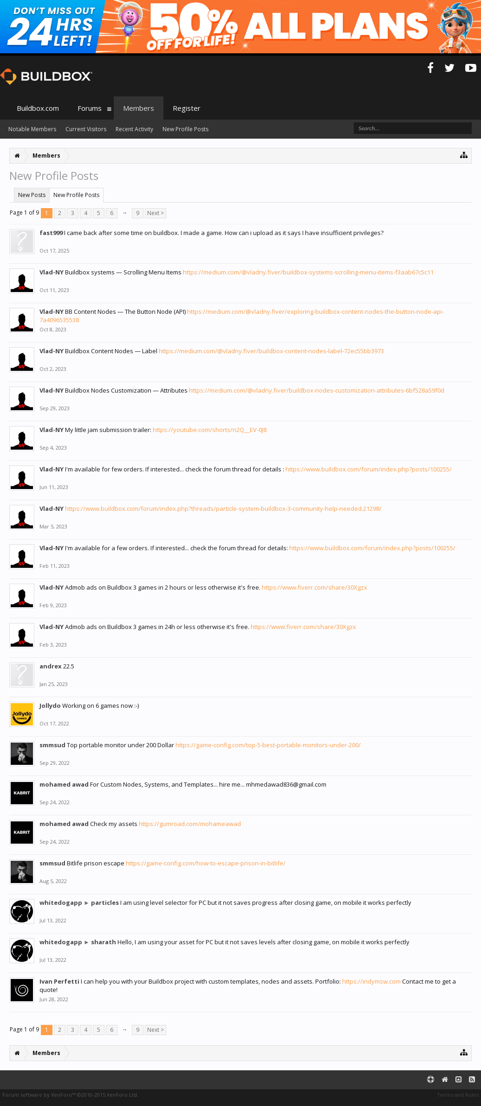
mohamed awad (64, 784)
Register (187, 108)
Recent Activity (134, 129)
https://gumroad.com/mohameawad (190, 824)
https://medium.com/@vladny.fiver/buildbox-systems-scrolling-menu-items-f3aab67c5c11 (308, 272)
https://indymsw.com (371, 981)
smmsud (52, 745)
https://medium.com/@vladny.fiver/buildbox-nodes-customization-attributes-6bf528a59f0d (316, 390)
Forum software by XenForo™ (70, 1094)
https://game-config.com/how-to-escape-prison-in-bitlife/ (206, 863)
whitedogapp (60, 902)
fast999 (51, 233)
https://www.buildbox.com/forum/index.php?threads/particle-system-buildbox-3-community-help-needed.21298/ (223, 508)
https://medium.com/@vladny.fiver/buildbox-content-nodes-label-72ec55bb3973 (271, 351)
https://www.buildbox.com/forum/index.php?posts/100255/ (369, 469)
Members (138, 108)
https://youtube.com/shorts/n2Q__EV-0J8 (209, 430)
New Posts (32, 195)
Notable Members (32, 129)
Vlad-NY (51, 272)
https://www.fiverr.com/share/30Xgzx (314, 587)
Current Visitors (85, 129)
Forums (90, 108)
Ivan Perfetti (59, 981)
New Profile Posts (76, 195)
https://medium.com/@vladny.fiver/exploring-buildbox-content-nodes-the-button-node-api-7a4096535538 (241, 315)
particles (105, 902)
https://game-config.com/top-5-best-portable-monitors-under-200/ (268, 745)
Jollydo (50, 705)
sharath (103, 942)
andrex (50, 666)
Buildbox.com (38, 108)
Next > (155, 213)
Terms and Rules (458, 1094)
